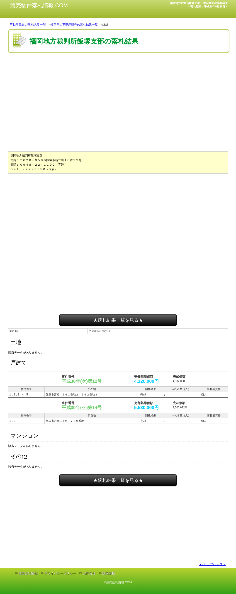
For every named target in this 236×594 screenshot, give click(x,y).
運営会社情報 (27, 573)
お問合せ (89, 573)
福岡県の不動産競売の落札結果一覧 (74, 24)
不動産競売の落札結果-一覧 (28, 24)
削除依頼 (108, 573)
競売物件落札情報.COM (39, 5)
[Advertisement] (118, 68)
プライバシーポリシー (60, 573)
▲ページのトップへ (212, 564)
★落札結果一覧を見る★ (118, 320)
